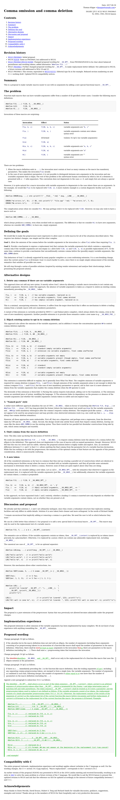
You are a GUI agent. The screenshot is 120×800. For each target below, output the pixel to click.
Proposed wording (15, 42)
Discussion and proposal (18, 34)
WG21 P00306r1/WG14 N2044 (20, 62)
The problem (13, 27)
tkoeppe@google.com (106, 8)
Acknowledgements (16, 46)
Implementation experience (19, 39)
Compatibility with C (16, 44)
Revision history (14, 22)
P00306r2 (18, 67)
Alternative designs (16, 32)
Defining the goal (15, 30)
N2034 (16, 60)
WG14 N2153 (50, 72)
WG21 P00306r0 (14, 57)
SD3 (12, 775)
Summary (12, 25)
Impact (11, 37)
